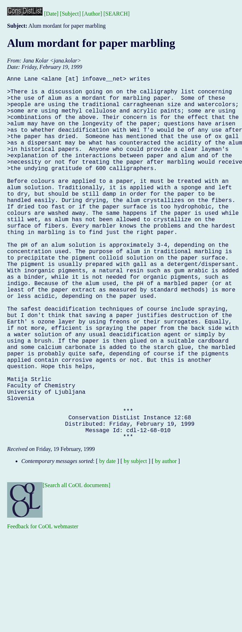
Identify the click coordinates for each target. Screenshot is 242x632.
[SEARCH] (117, 14)
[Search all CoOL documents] (76, 566)
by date (107, 542)
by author (166, 542)
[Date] (51, 14)
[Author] (92, 14)
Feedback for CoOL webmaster (42, 607)
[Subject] (70, 14)
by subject (135, 542)
